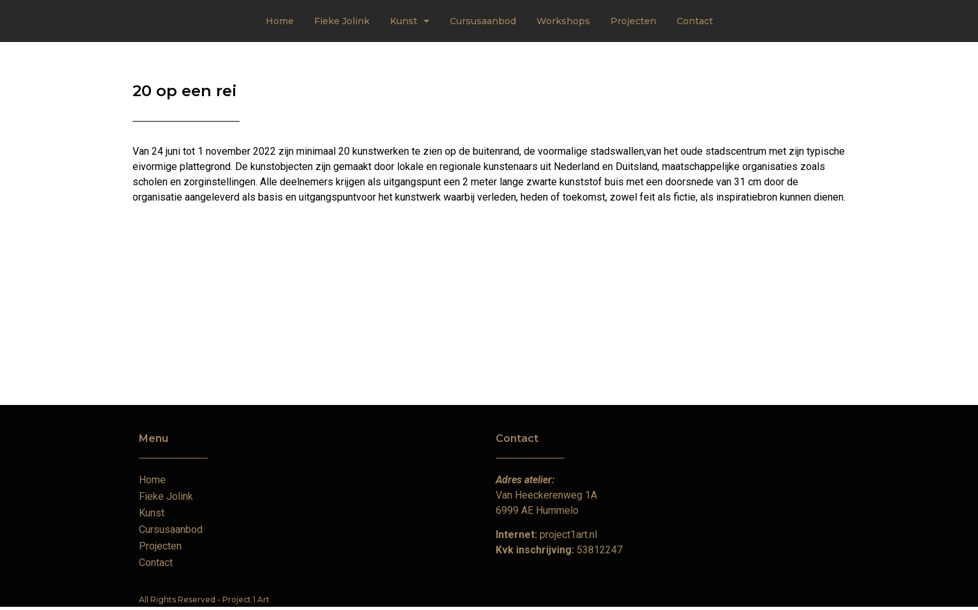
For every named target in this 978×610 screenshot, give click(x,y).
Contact (695, 21)
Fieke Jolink (342, 21)
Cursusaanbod (483, 21)
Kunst (409, 21)
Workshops (563, 21)
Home (280, 21)
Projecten (633, 21)
